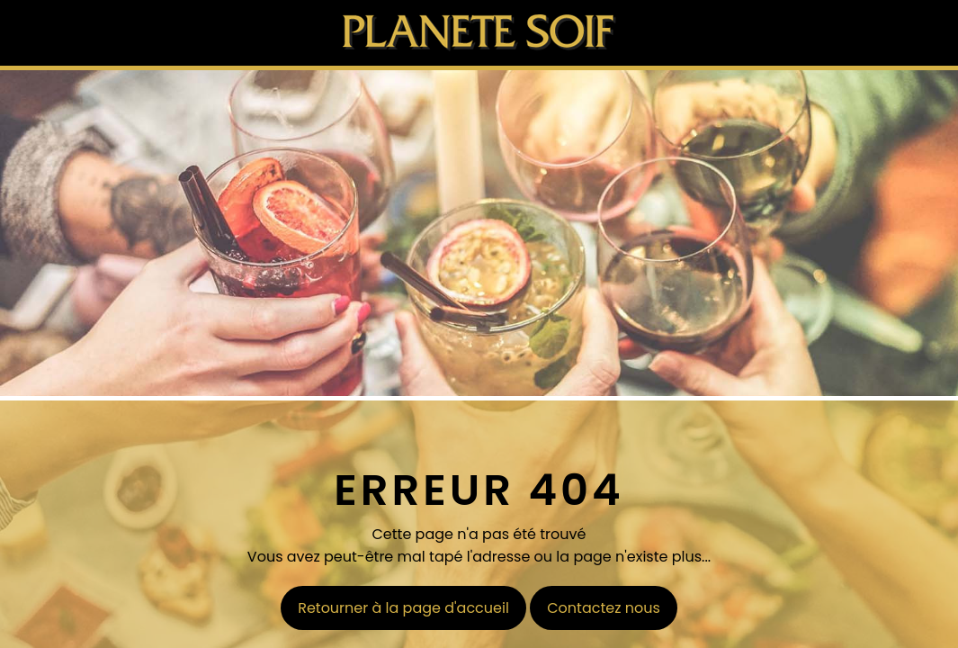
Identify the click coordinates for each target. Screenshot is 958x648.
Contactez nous (603, 608)
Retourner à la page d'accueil (403, 608)
